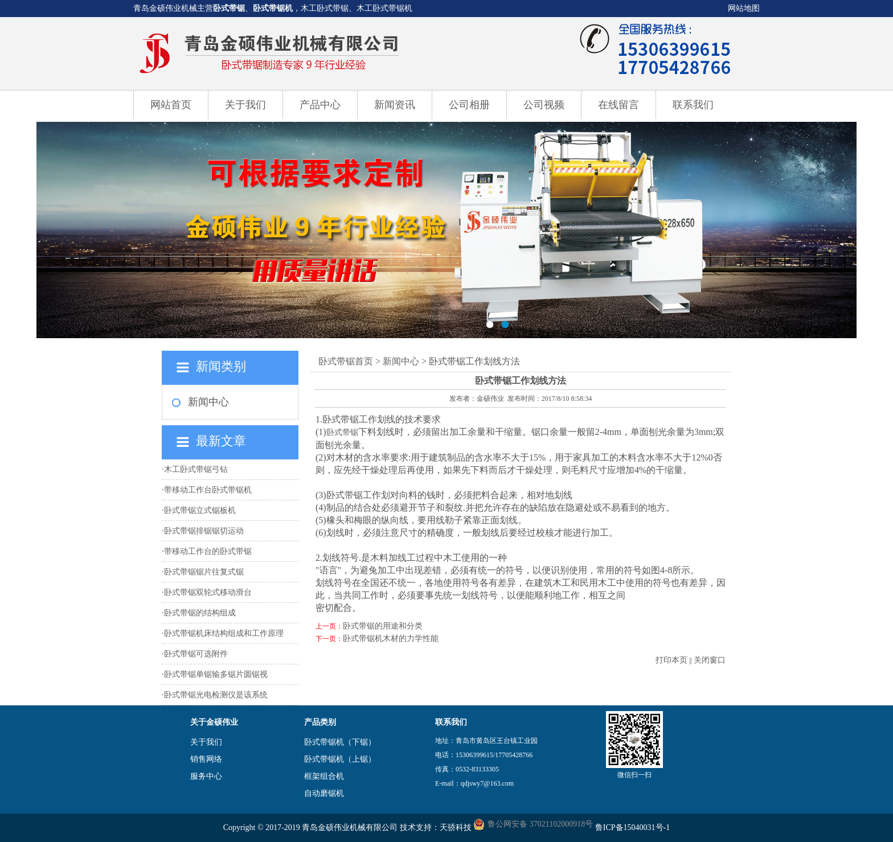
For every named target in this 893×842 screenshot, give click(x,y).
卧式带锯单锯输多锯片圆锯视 (216, 674)
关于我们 (245, 104)
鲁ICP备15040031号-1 (632, 827)
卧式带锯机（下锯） (340, 742)
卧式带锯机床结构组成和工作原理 (224, 633)
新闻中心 (208, 402)
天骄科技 (456, 827)
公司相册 (469, 104)
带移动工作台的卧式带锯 (208, 551)
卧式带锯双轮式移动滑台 (208, 592)
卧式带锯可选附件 (196, 654)
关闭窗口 (710, 660)
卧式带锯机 (273, 8)
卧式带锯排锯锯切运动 (204, 531)
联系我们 (693, 104)
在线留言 (618, 104)
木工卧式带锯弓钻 (196, 469)
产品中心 (320, 104)
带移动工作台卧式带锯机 (208, 490)
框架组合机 (324, 776)
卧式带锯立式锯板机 (200, 510)
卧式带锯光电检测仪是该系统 (216, 695)
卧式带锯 (229, 8)
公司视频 (543, 104)
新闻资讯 (394, 104)
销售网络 (206, 759)
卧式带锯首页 (345, 361)
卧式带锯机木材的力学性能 (391, 638)
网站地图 (744, 8)
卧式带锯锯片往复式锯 (204, 572)
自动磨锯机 (324, 793)
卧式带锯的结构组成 (200, 613)
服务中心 (206, 776)
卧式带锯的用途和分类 (383, 626)
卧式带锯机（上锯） (340, 759)
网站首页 (170, 104)
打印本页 (671, 660)
